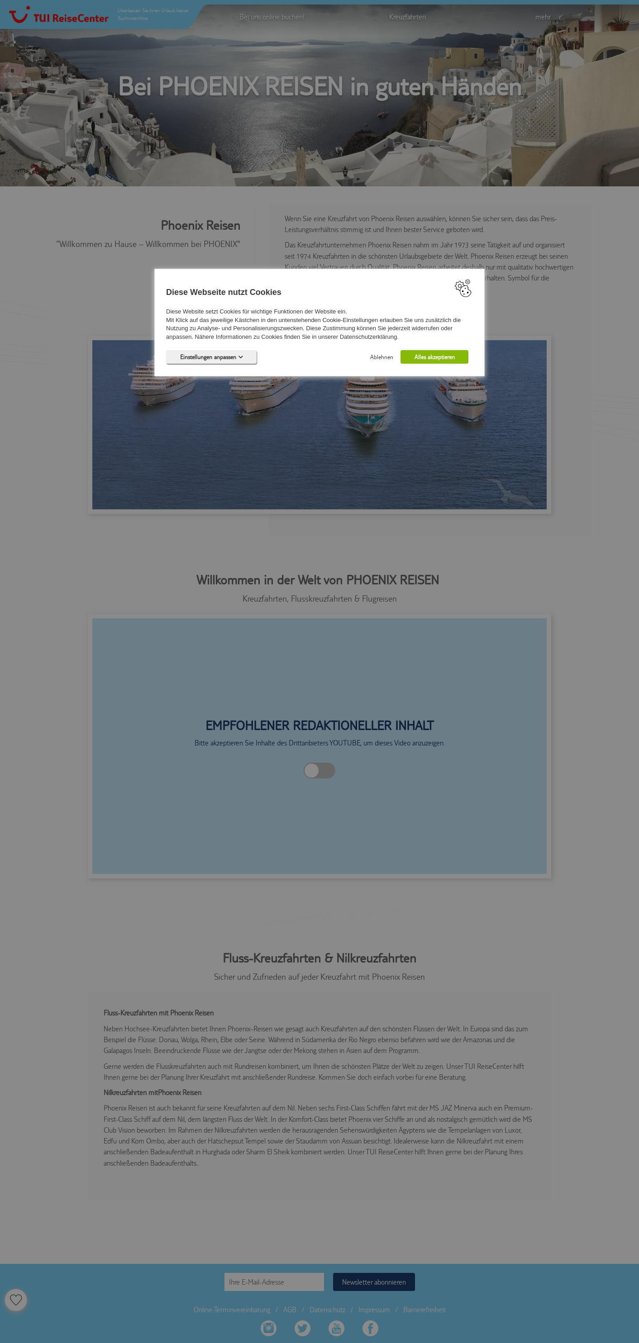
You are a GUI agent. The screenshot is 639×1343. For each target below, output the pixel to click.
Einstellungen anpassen (211, 357)
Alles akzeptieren (435, 357)
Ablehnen (381, 357)
